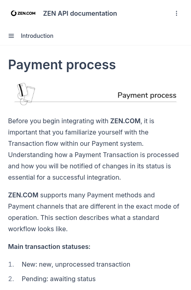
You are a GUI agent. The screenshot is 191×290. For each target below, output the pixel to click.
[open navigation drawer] (176, 13)
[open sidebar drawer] (11, 35)
